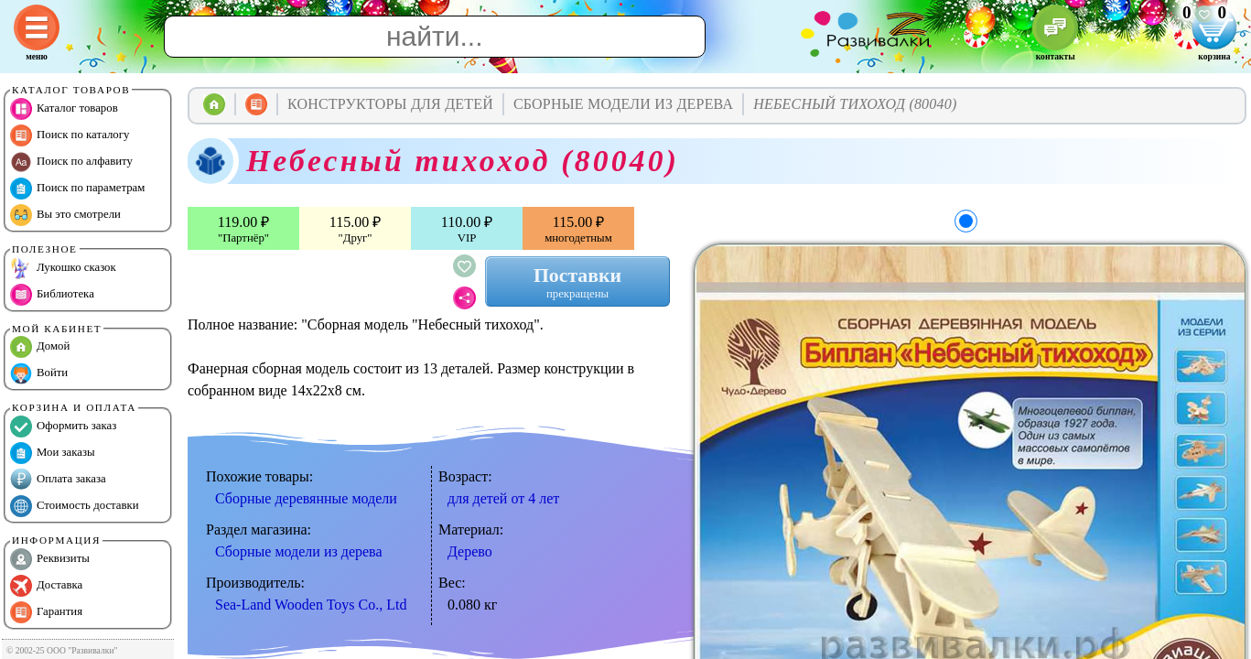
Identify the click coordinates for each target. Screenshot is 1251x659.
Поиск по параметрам (77, 189)
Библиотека (52, 295)
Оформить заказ (63, 427)
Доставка (46, 586)
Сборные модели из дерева (299, 551)
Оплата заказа (58, 480)
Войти (39, 373)
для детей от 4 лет (503, 498)
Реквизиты (50, 559)
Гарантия (46, 612)
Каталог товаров (64, 109)
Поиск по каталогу (69, 135)
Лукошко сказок (63, 268)
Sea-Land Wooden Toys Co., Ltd (310, 604)
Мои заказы (52, 453)
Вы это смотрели (65, 215)
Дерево (470, 551)
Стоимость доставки (74, 506)
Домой (40, 347)
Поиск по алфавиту (71, 162)
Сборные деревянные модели (306, 498)
